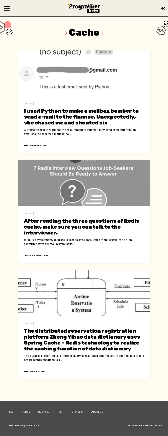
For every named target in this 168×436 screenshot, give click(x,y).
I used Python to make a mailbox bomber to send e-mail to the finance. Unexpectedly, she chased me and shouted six (81, 117)
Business (43, 411)
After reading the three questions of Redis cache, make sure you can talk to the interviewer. (81, 227)
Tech (60, 411)
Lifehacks (77, 411)
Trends (26, 411)
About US (97, 411)
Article (28, 103)
